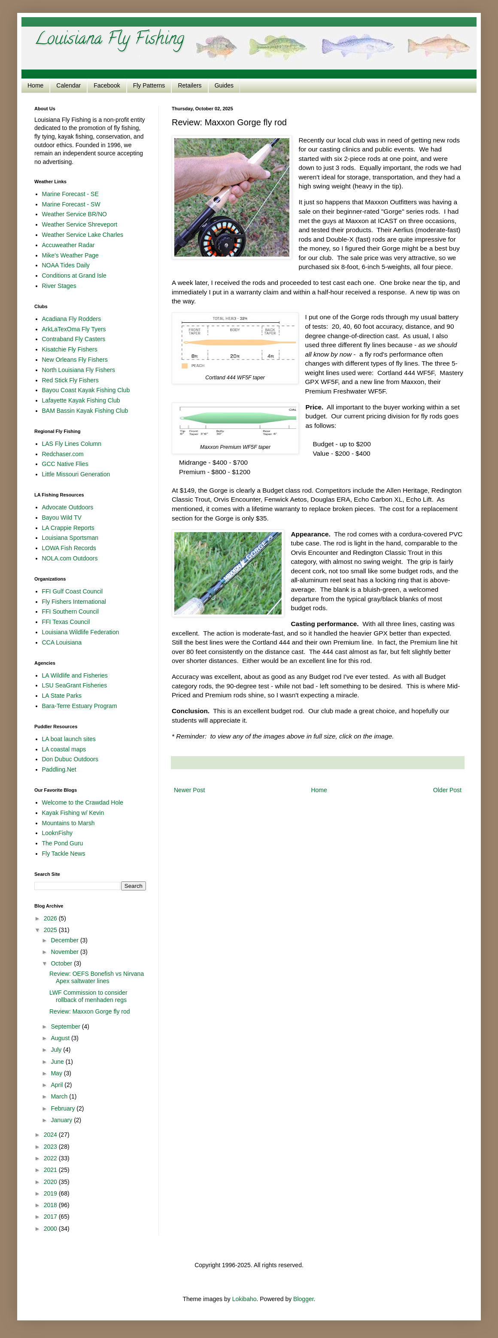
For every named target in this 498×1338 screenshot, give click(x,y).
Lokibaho (244, 1299)
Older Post (447, 790)
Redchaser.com (63, 454)
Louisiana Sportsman (70, 537)
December (65, 940)
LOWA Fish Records (69, 548)
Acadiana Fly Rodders (71, 318)
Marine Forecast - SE (70, 194)
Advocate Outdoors (68, 507)
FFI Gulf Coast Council (72, 591)
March (60, 1096)
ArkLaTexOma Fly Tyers (74, 329)
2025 (51, 929)
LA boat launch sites (69, 739)
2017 (51, 1216)
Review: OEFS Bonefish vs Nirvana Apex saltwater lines (96, 977)
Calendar (68, 85)
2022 (51, 1158)
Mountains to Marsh (68, 823)
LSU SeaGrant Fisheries (74, 685)
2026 (51, 918)
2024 (51, 1134)
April (57, 1084)
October (62, 963)
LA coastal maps (64, 749)
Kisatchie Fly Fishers (69, 349)
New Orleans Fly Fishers (75, 359)
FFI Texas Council (66, 621)
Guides (224, 85)
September (66, 1026)
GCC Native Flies (65, 463)
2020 (51, 1181)
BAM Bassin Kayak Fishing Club (85, 410)
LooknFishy (57, 832)
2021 (51, 1169)
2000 (51, 1228)
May (57, 1073)
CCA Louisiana (62, 642)
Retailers (189, 85)
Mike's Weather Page (70, 255)
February (63, 1108)
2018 (51, 1205)
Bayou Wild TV (62, 517)
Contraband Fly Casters (74, 339)
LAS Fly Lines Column (72, 443)
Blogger (303, 1299)
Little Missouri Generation (76, 474)
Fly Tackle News (63, 853)
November (65, 951)
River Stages (59, 285)
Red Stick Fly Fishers (70, 380)
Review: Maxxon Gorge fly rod (89, 1011)
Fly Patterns (149, 85)
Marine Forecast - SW (71, 204)
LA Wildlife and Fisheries (75, 675)
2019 (51, 1193)
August (61, 1038)
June (58, 1061)
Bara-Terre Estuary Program (79, 705)
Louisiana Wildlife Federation (80, 632)
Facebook (107, 85)
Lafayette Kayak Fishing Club (81, 400)
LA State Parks (62, 695)
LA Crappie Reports (68, 527)
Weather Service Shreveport (80, 224)
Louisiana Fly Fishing (109, 40)
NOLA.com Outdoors (70, 558)
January (62, 1120)
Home (35, 85)
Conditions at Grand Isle (74, 275)
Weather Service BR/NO (74, 214)
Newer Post (189, 790)
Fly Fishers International (74, 601)
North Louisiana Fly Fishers (78, 369)
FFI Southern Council (70, 611)
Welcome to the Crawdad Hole (83, 802)
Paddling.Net (59, 769)
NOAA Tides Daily (66, 265)
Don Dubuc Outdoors (70, 759)
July (57, 1049)
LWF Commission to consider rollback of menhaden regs (88, 996)
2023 (51, 1146)
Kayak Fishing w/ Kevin (73, 812)
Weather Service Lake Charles (83, 234)
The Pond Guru (62, 843)
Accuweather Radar (68, 245)
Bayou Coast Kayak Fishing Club (86, 390)
